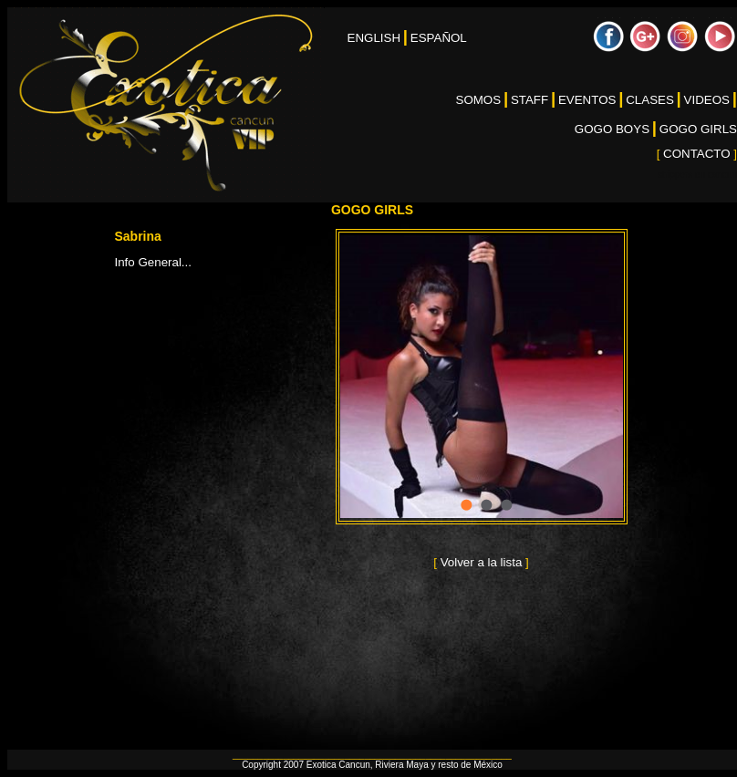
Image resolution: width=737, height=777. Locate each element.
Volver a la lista (481, 562)
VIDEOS (707, 100)
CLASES (650, 100)
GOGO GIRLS (698, 129)
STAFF (529, 100)
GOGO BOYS (612, 129)
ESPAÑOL (438, 38)
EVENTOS (587, 100)
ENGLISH (374, 38)
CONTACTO (697, 154)
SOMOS (479, 100)
